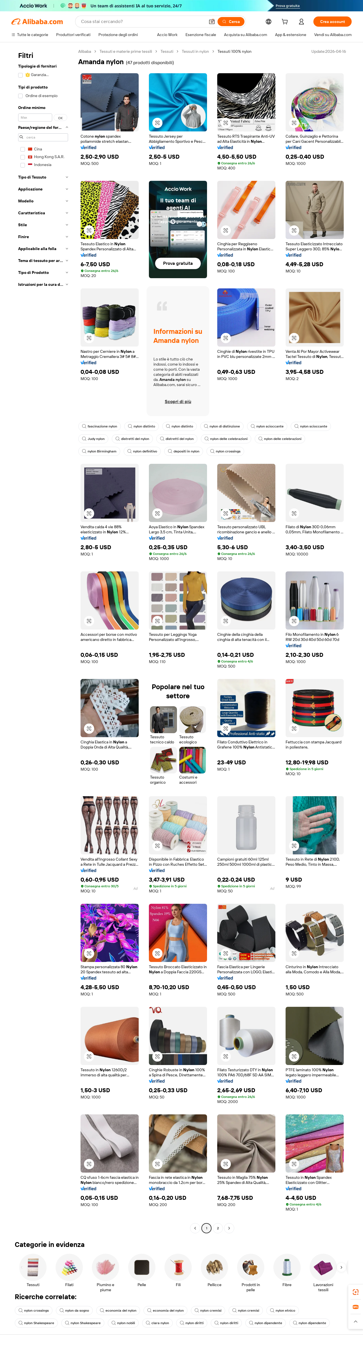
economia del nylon (118, 1310)
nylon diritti (192, 1323)
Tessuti (167, 51)
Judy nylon (93, 439)
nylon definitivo (142, 451)
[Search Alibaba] (142, 21)
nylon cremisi (208, 1310)
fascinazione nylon (99, 426)
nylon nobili (123, 1323)
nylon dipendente (265, 1323)
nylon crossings (225, 451)
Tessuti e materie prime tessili (126, 51)
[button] (211, 21)
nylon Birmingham (99, 451)
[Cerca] (231, 21)
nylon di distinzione (222, 426)
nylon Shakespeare (36, 1323)
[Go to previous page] (195, 1228)
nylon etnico (282, 1310)
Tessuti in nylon (195, 51)
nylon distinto (141, 426)
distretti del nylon (132, 439)
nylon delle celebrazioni (226, 439)
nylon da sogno (74, 1310)
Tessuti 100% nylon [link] (235, 51)
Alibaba (84, 51)
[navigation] (43, 640)
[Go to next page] (229, 1228)
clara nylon (157, 1323)
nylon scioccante (267, 426)
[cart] (286, 22)
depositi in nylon (183, 451)
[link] (355, 1292)
